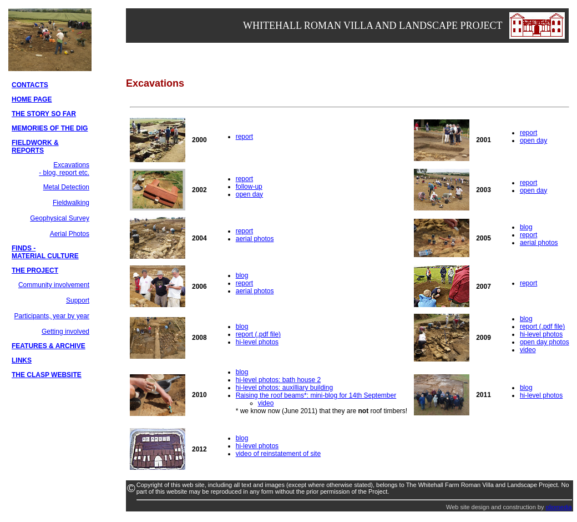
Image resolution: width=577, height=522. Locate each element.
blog (526, 227)
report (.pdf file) (258, 334)
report (244, 136)
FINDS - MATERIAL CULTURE (45, 252)
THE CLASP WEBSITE (47, 375)
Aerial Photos (69, 234)
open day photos (544, 342)
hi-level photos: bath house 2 (278, 380)
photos (548, 243)
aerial (529, 243)
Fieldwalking (71, 203)
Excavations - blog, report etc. (64, 169)
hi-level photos (257, 342)
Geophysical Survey (59, 218)
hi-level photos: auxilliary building (284, 388)
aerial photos (255, 239)
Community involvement (53, 285)
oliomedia (559, 507)
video (528, 350)
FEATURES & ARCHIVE (48, 346)
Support (77, 300)
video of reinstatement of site (278, 454)
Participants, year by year (51, 316)
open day (533, 140)
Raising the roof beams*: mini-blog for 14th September (316, 395)
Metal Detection (66, 187)
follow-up (249, 186)
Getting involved (65, 331)
